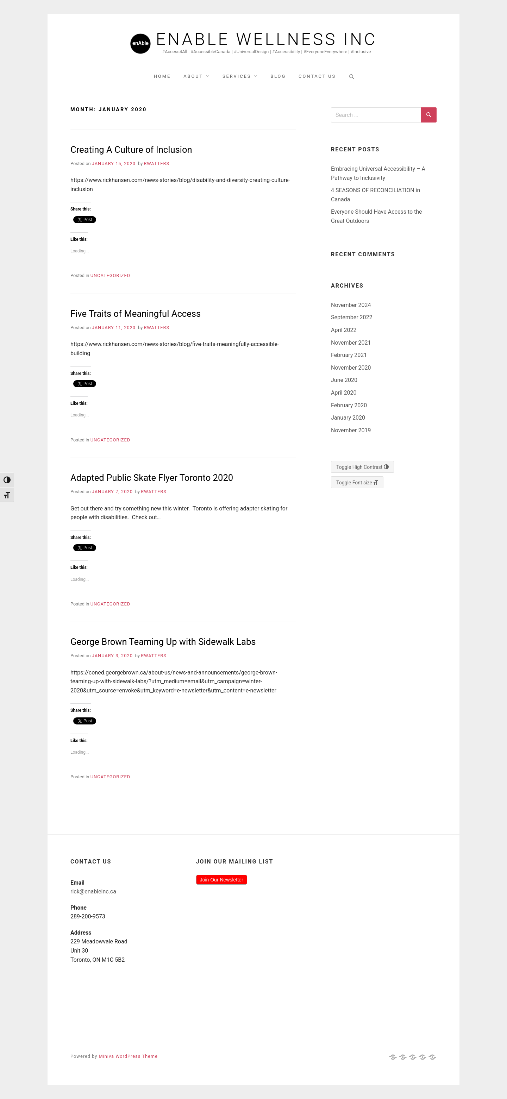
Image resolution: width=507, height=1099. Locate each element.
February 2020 (349, 405)
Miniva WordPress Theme (128, 1056)
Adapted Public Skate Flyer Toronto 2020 (151, 477)
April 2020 (344, 392)
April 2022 (344, 330)
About (193, 76)
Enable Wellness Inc (266, 39)
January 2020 (348, 417)
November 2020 (351, 367)
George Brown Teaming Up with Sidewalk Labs (163, 641)
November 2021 (351, 342)
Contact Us (317, 76)
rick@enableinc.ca (93, 891)
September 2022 (352, 317)
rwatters (156, 163)
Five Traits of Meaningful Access (135, 313)
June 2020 (344, 380)
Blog (278, 76)
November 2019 (351, 430)
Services (237, 76)
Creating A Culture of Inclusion (131, 149)
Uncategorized (110, 275)
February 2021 (349, 355)
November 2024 (351, 305)
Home (162, 76)
